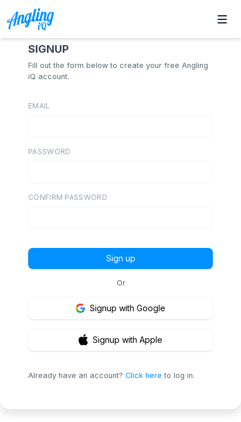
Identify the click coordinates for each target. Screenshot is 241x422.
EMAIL (39, 105)
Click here (143, 375)
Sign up (120, 258)
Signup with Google (120, 308)
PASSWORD (49, 151)
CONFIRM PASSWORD (67, 197)
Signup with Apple (120, 339)
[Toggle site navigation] (222, 19)
